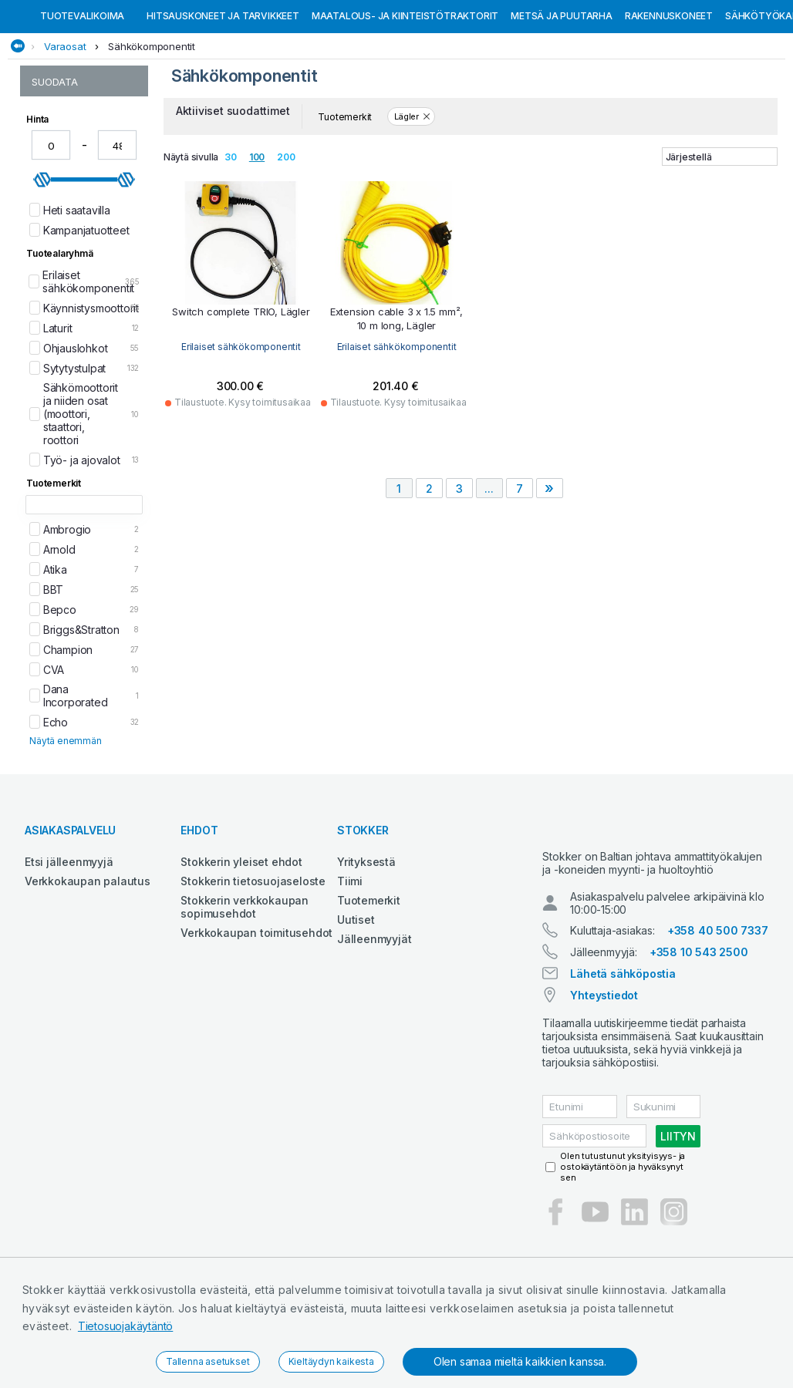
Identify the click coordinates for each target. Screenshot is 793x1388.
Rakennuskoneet (669, 95)
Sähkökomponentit (151, 126)
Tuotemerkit (368, 979)
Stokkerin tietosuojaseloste (253, 960)
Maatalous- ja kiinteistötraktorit (405, 95)
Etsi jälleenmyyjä (69, 941)
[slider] (42, 259)
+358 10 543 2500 (699, 1044)
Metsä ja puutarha (561, 95)
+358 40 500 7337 (717, 1022)
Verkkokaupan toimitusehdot (256, 1012)
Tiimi (350, 960)
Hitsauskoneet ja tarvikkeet (223, 95)
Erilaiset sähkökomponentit (241, 426)
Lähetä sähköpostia (622, 1066)
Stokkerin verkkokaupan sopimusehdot (245, 986)
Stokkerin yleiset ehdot (241, 941)
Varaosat (65, 126)
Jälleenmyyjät (374, 1018)
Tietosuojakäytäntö (125, 1325)
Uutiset (356, 999)
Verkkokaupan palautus (87, 960)
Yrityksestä (366, 941)
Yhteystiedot (604, 1087)
